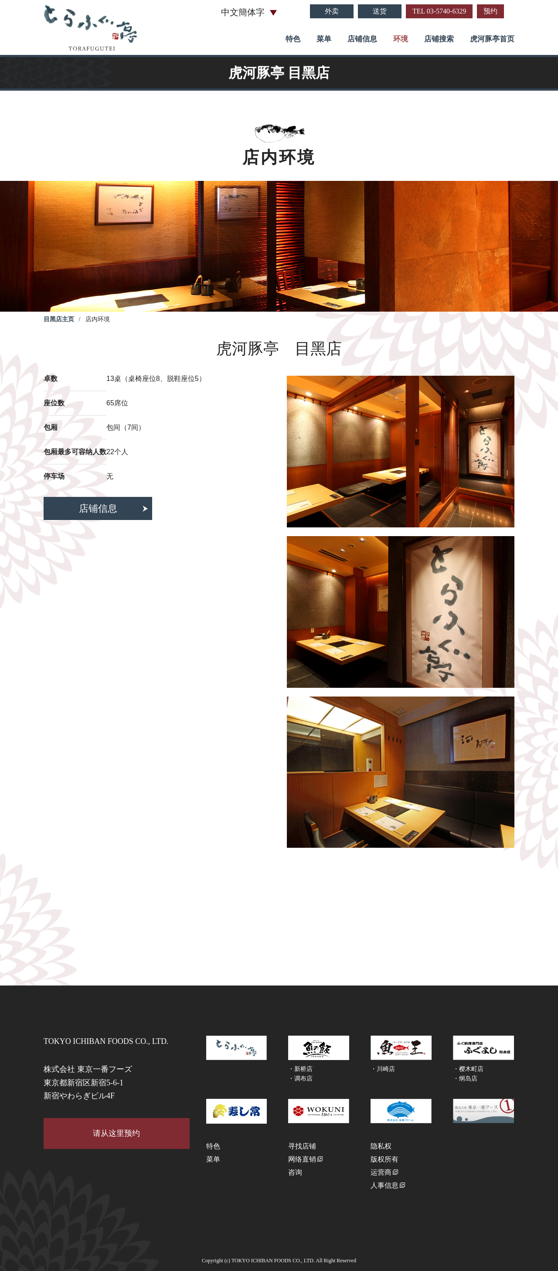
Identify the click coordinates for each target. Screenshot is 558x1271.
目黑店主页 (59, 319)
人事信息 (384, 1185)
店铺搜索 (439, 39)
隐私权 (381, 1146)
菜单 (323, 39)
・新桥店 (300, 1069)
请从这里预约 (116, 1133)
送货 (380, 11)
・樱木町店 (468, 1069)
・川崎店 (383, 1069)
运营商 (381, 1172)
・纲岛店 (465, 1078)
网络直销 (302, 1159)
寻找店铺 (302, 1146)
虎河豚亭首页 (492, 39)
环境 (400, 39)
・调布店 (300, 1078)
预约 (490, 11)
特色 (293, 39)
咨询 (295, 1172)
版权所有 (384, 1159)
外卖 (332, 11)
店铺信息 (362, 39)
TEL (439, 11)
